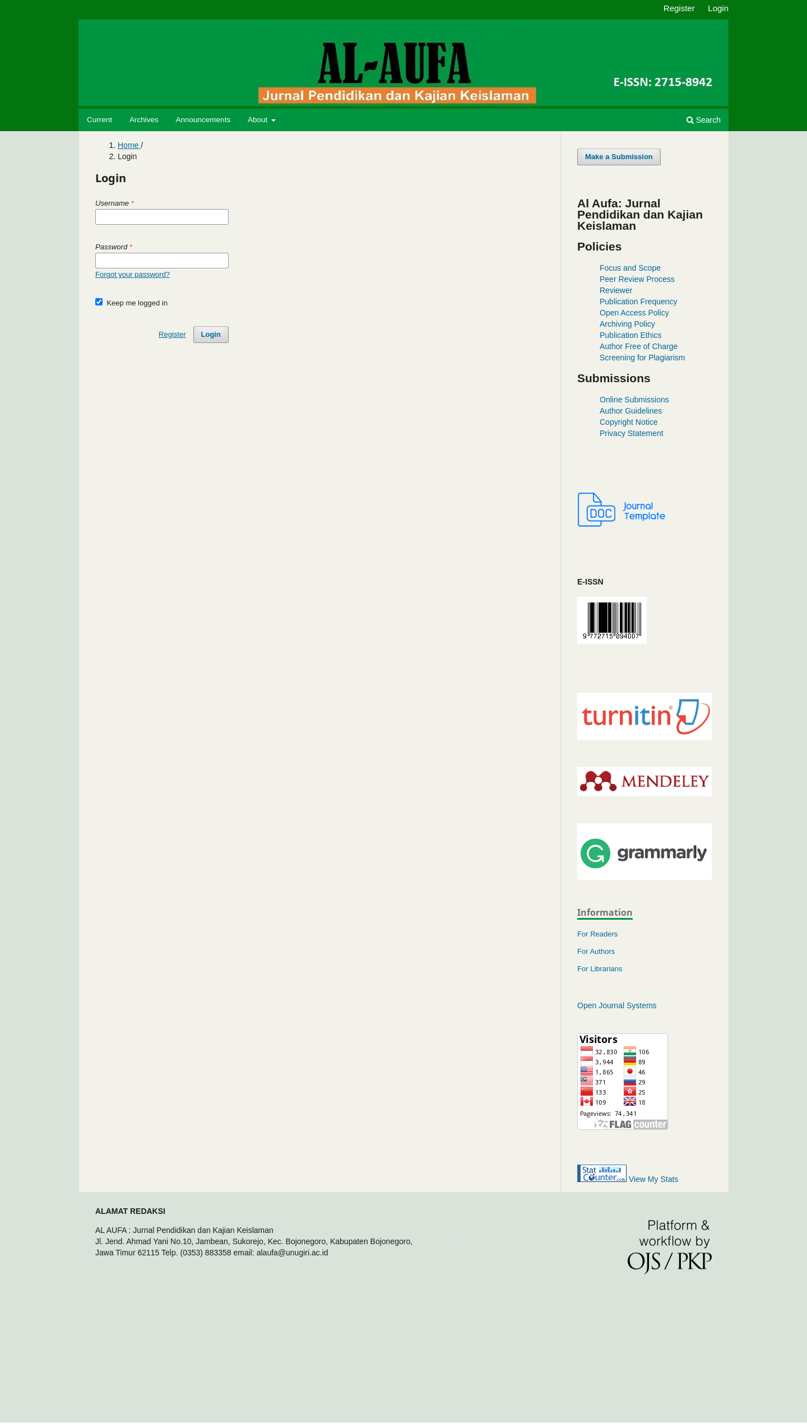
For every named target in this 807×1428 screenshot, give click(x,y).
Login (718, 8)
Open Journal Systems (617, 1005)
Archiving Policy (627, 323)
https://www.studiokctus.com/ (465, 1241)
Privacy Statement (632, 433)
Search (704, 119)
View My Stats (653, 1179)
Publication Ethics (631, 335)
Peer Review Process (637, 279)
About (259, 119)
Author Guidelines (631, 410)
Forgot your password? (132, 274)
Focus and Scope (630, 267)
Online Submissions (634, 399)
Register (679, 8)
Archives (144, 119)
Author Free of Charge (639, 346)
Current (99, 119)
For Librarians (599, 969)
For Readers (597, 934)
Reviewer (616, 290)
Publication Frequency (639, 301)
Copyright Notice (629, 422)
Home (129, 145)
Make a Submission (619, 156)
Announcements (203, 119)
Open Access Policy (634, 312)
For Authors (596, 951)
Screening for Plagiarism (642, 357)
